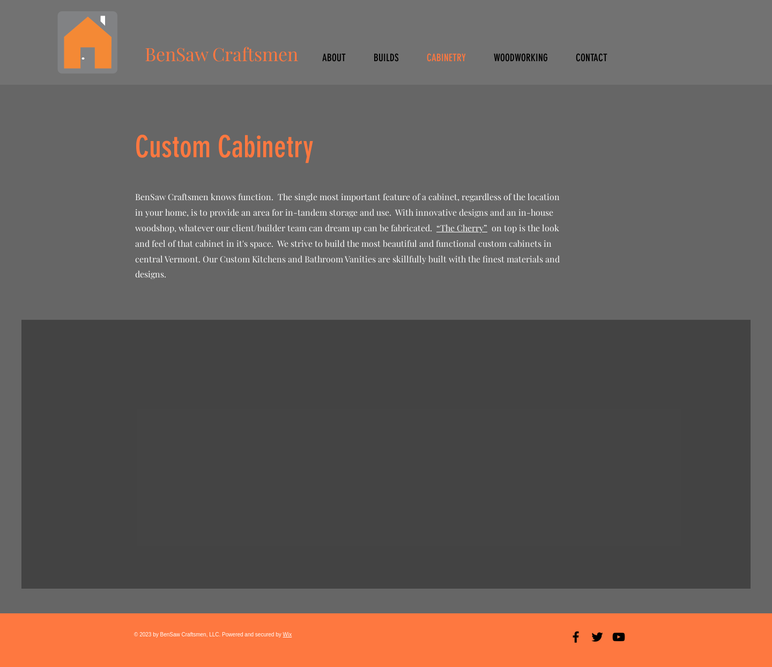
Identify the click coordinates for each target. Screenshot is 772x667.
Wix (287, 634)
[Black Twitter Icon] (597, 636)
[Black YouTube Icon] (618, 636)
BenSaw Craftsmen (221, 53)
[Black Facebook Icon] (575, 636)
